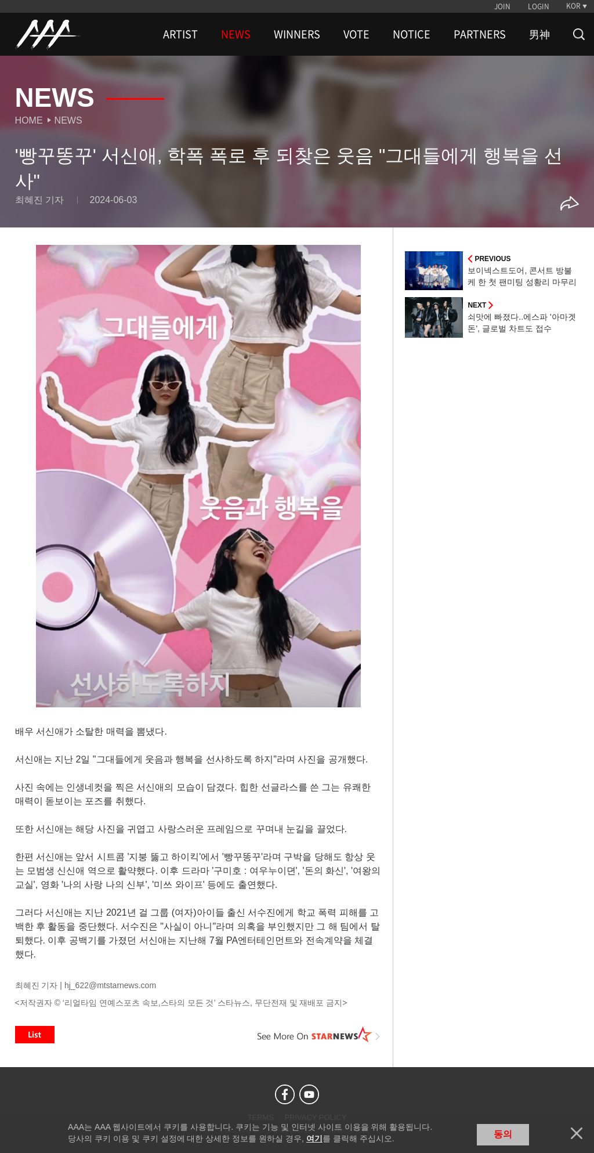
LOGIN (538, 6)
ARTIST (180, 34)
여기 (314, 1138)
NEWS (236, 34)
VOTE (356, 34)
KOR (573, 5)
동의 (503, 1134)
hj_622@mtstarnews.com (110, 985)
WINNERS (297, 34)
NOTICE (411, 34)
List (35, 1034)
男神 (539, 34)
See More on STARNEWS (318, 1034)
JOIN (502, 6)
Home (29, 120)
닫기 (576, 1133)
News (68, 120)
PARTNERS (480, 34)
